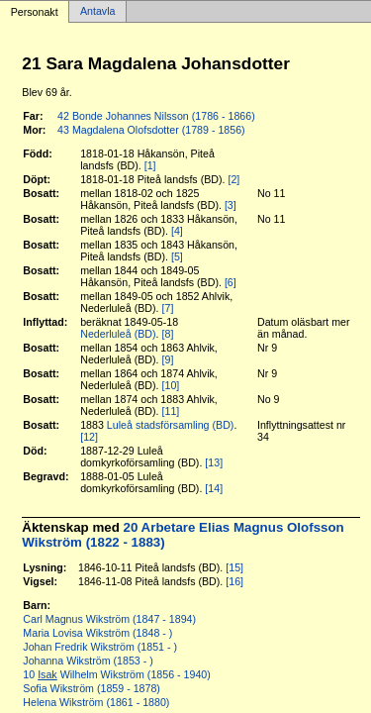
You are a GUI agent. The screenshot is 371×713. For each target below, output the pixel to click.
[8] (168, 334)
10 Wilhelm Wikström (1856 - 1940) (117, 674)
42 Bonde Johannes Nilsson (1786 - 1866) (156, 116)
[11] (171, 411)
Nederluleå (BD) (117, 334)
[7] (168, 308)
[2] (233, 179)
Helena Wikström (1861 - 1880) (96, 702)
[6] (230, 282)
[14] (214, 488)
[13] (214, 462)
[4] (177, 231)
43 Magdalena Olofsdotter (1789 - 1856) (151, 130)
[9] (168, 359)
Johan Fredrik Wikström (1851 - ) (100, 647)
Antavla (98, 12)
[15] (234, 567)
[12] (89, 437)
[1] (150, 165)
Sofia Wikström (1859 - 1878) (91, 688)
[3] (230, 205)
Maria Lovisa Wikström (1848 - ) (97, 633)
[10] (171, 385)
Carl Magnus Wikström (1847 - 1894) (109, 619)
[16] (234, 581)
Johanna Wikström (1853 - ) (87, 660)
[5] (177, 256)
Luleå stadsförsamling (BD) (170, 425)
